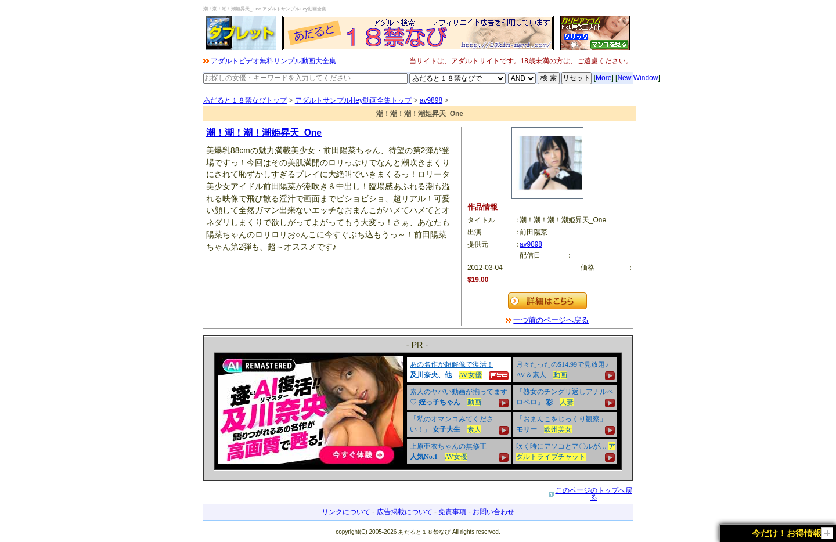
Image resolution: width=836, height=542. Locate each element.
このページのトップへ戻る (594, 493)
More (603, 78)
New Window (637, 78)
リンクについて (346, 512)
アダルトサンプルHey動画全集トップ (353, 100)
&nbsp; (418, 411)
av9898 (431, 100)
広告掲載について (405, 512)
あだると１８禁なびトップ (245, 100)
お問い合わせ (493, 512)
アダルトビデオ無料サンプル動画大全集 (273, 61)
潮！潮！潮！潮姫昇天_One (264, 133)
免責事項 (452, 512)
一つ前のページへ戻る (551, 320)
